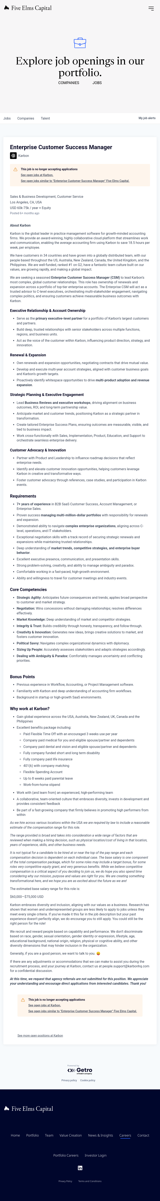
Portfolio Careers (66, 1155)
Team (49, 1135)
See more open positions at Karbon (40, 1035)
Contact (143, 1135)
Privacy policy (69, 1080)
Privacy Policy (65, 1181)
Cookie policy (87, 1080)
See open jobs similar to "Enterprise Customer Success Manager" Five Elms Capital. (75, 181)
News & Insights (100, 1135)
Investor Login (96, 1155)
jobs (7, 118)
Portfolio (32, 1135)
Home (15, 1135)
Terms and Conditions (89, 1181)
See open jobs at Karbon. (37, 175)
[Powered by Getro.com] (80, 1070)
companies (25, 118)
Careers (125, 1135)
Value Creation (71, 1135)
